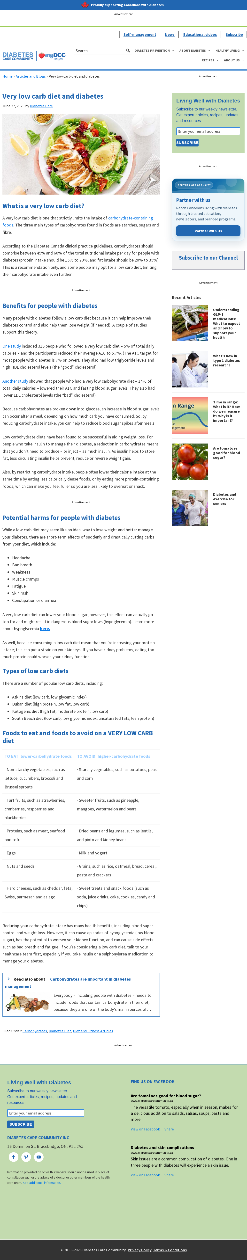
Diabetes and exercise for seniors (224, 499)
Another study (15, 381)
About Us (234, 60)
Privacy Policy (140, 1249)
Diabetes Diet (60, 1030)
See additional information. (42, 1183)
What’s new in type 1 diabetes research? (226, 360)
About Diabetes (195, 50)
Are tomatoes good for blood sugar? (226, 453)
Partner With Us (208, 230)
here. (45, 628)
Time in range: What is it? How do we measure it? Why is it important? (226, 411)
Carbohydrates (35, 1030)
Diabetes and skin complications (162, 1147)
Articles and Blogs (31, 76)
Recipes (210, 60)
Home (7, 76)
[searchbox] (103, 50)
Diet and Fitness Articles (93, 1030)
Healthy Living (230, 50)
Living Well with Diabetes (208, 101)
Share (169, 1129)
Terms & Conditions (170, 1249)
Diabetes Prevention (155, 50)
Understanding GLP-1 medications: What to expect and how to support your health (226, 323)
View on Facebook (145, 1129)
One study (11, 346)
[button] (128, 50)
